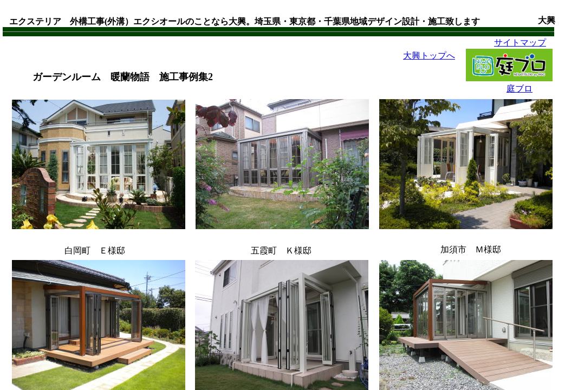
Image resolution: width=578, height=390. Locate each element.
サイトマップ (520, 42)
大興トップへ (429, 55)
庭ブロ (519, 88)
